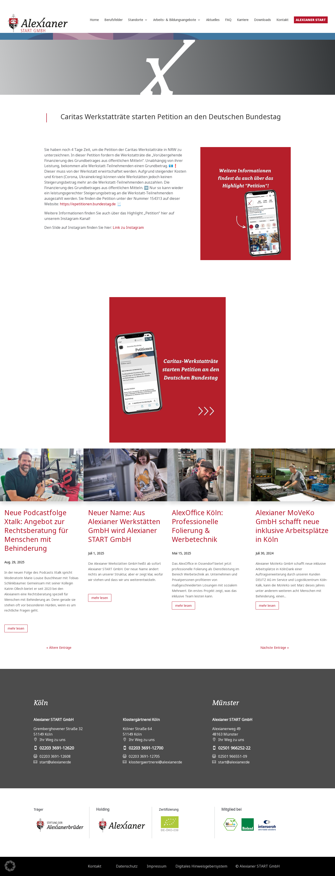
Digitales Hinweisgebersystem (201, 866)
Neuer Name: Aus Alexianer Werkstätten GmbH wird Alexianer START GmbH (124, 526)
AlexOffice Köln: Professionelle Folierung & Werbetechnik (197, 526)
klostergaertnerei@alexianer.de (155, 762)
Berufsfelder (113, 20)
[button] (10, 866)
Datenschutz (127, 866)
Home (94, 20)
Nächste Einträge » (274, 647)
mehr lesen (16, 628)
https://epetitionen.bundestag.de (88, 203)
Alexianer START (311, 20)
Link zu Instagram (128, 227)
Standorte (135, 20)
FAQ (228, 20)
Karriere (243, 20)
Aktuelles (213, 20)
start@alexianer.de (55, 762)
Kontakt (282, 20)
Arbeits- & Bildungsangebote (174, 20)
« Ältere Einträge (58, 647)
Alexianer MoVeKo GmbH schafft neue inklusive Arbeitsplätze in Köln (292, 526)
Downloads (262, 20)
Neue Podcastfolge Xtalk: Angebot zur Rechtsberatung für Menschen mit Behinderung (36, 530)
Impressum (156, 866)
